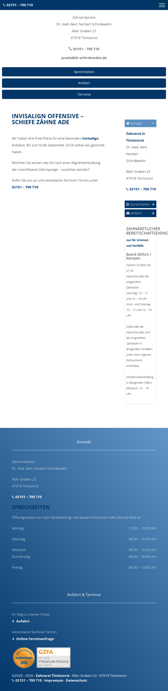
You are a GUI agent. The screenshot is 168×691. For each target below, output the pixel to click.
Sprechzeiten (84, 71)
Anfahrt (84, 83)
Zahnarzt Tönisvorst (52, 675)
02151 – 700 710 (20, 5)
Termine (84, 94)
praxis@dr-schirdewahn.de (84, 57)
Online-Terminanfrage (35, 638)
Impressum (53, 680)
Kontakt (136, 123)
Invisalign (90, 138)
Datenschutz (76, 680)
